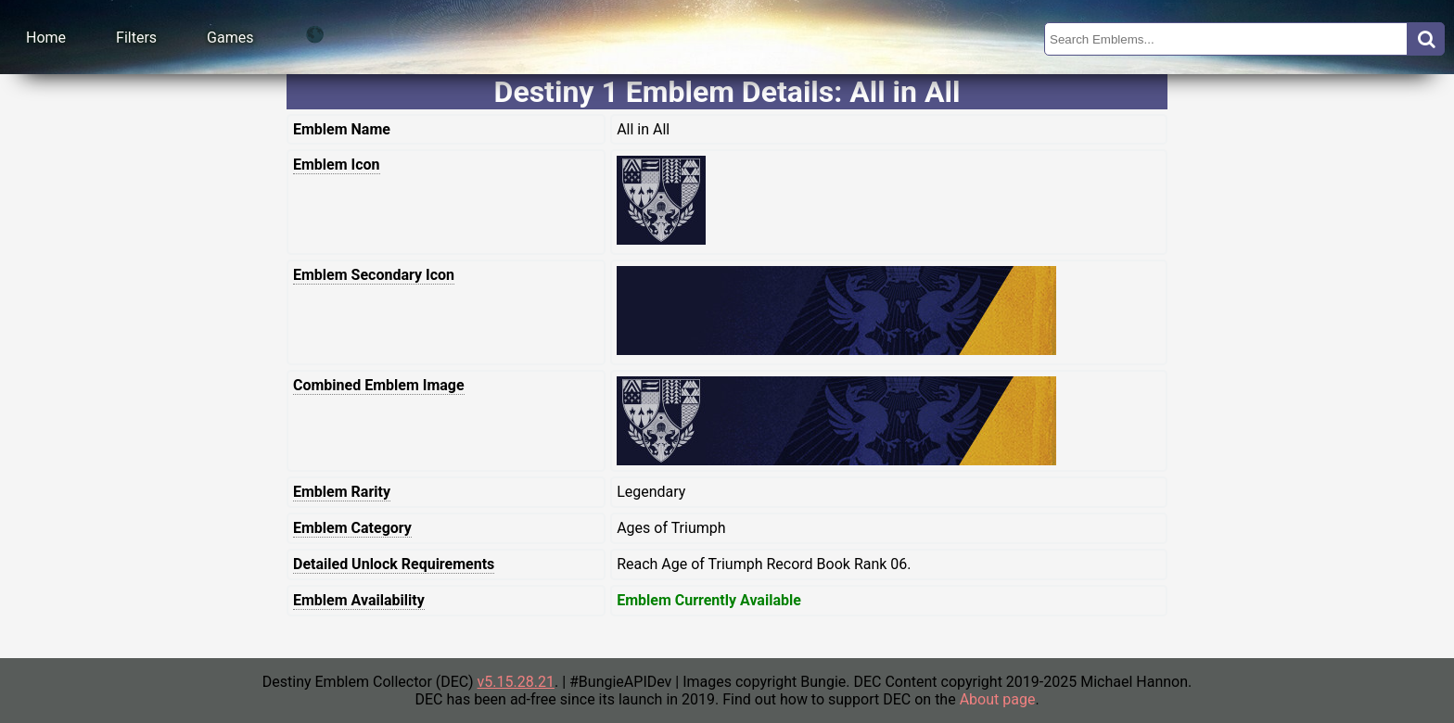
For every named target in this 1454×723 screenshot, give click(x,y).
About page (998, 699)
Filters (136, 37)
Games (230, 37)
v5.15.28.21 (516, 682)
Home (46, 37)
